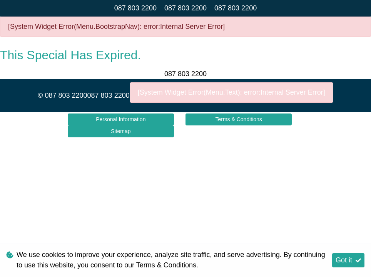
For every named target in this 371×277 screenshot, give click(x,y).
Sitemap (120, 131)
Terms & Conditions (238, 119)
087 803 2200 (135, 8)
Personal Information (120, 119)
